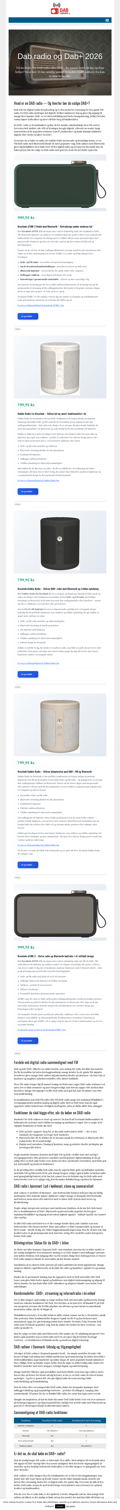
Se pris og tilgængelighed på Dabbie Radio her (38, 480)
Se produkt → (28, 316)
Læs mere (70, 1506)
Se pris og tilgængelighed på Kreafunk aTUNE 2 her (41, 305)
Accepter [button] (60, 1506)
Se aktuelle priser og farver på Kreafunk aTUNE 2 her (42, 1030)
